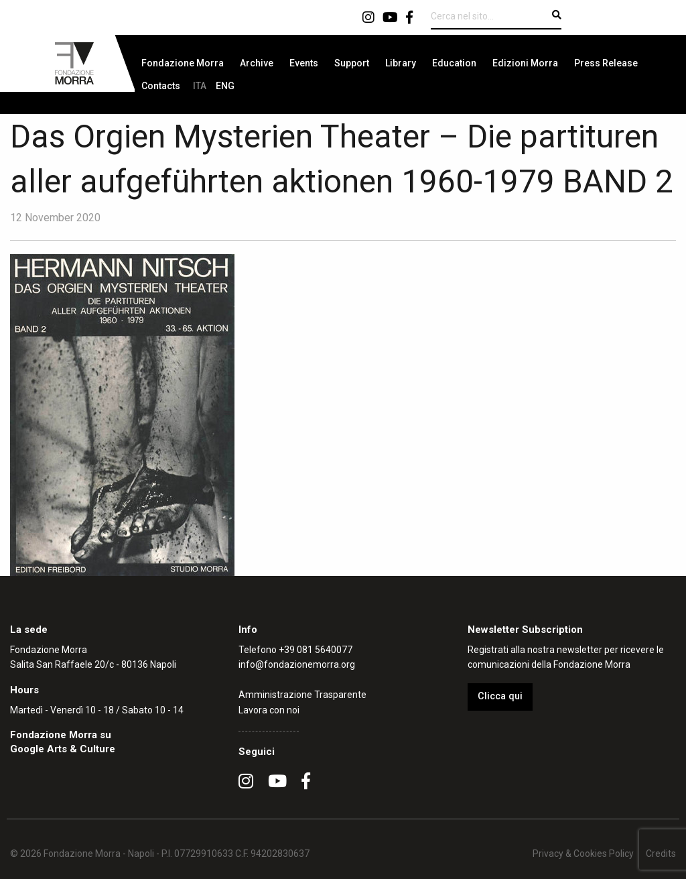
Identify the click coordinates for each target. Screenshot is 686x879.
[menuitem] (182, 63)
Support (351, 63)
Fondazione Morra (182, 63)
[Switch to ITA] (200, 86)
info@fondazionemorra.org (296, 664)
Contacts (160, 85)
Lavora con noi (268, 710)
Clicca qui (500, 696)
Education (454, 63)
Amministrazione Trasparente (302, 694)
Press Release (606, 63)
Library (400, 63)
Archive (256, 63)
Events (303, 63)
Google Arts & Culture (62, 749)
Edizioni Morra (525, 63)
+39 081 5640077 (315, 649)
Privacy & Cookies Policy (583, 853)
